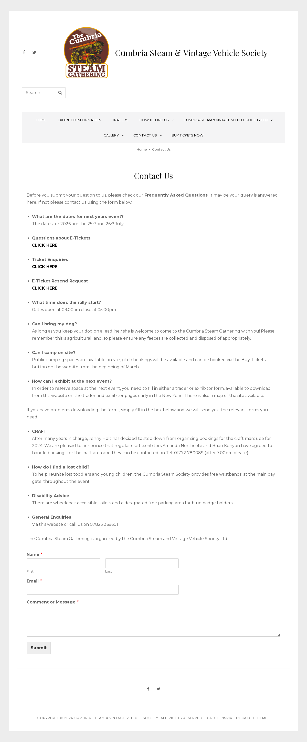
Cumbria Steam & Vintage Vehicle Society (191, 52)
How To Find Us (157, 120)
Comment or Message (53, 602)
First (30, 571)
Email (34, 581)
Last (108, 571)
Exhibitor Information (79, 120)
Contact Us (148, 135)
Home (41, 120)
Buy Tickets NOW (187, 135)
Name (35, 554)
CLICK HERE (44, 245)
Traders (120, 120)
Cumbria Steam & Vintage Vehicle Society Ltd (228, 120)
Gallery (114, 135)
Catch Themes (255, 718)
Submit (39, 647)
